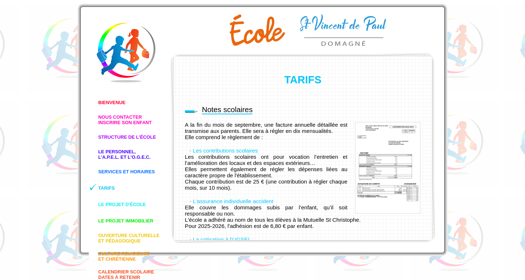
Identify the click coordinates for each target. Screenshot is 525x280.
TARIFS (106, 188)
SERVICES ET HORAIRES (126, 171)
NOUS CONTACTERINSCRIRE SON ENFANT (125, 119)
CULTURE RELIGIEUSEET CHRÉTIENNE (124, 256)
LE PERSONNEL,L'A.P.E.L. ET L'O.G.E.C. (124, 154)
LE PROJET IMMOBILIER (125, 221)
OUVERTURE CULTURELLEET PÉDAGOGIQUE (128, 238)
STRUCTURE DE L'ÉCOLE (127, 137)
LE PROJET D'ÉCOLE (122, 204)
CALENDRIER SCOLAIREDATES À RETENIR (126, 274)
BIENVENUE (112, 102)
